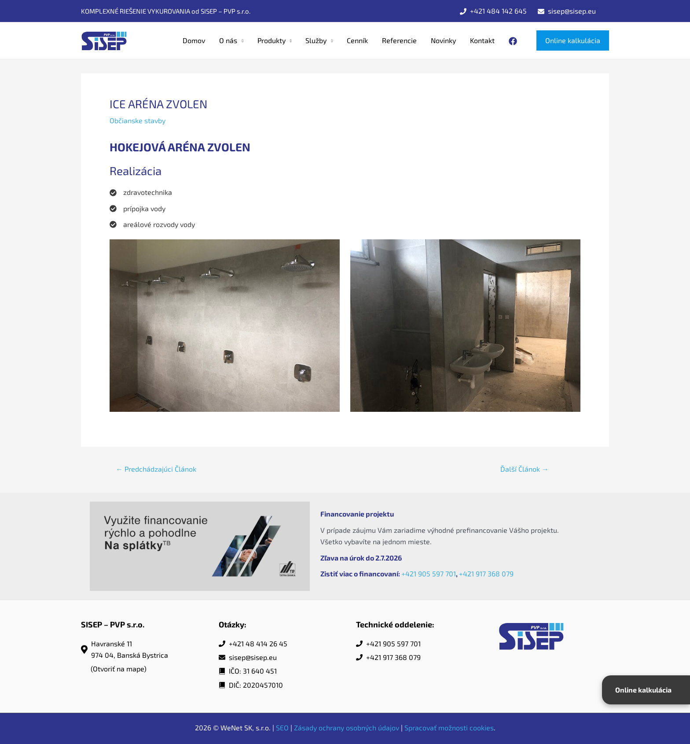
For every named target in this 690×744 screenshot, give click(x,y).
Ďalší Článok (524, 469)
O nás (228, 40)
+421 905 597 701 (428, 573)
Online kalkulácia (643, 689)
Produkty (271, 40)
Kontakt (482, 40)
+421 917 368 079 (486, 573)
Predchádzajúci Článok (156, 469)
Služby (316, 40)
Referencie (399, 40)
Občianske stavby (137, 120)
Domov (194, 40)
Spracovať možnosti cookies (449, 727)
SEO (282, 727)
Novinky (443, 40)
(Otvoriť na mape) (119, 668)
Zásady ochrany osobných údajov (346, 727)
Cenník (357, 40)
